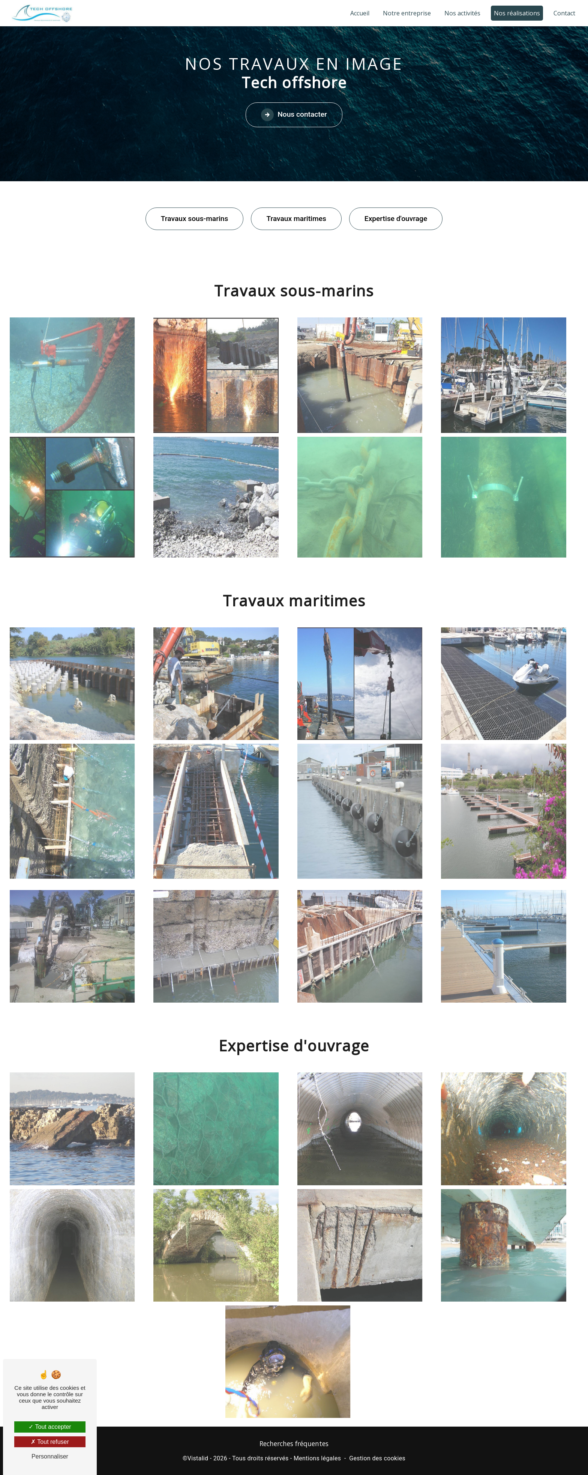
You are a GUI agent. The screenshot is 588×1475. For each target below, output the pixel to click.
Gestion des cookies (377, 1458)
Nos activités (462, 13)
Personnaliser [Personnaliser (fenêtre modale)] (50, 1456)
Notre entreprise (407, 13)
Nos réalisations (517, 13)
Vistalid (198, 1458)
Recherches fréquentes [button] (294, 1443)
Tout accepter (49, 1427)
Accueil (359, 13)
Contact (564, 13)
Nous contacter (294, 114)
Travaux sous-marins (194, 218)
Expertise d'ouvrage (395, 218)
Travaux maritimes (296, 218)
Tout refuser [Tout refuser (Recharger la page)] (50, 1442)
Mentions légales (317, 1458)
